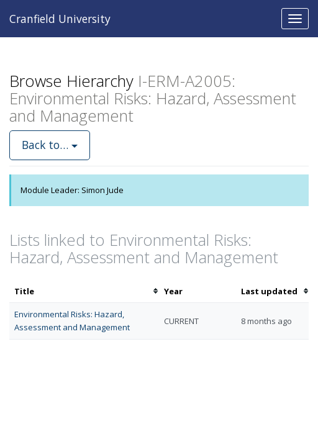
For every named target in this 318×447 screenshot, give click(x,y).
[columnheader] (84, 291)
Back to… (50, 144)
